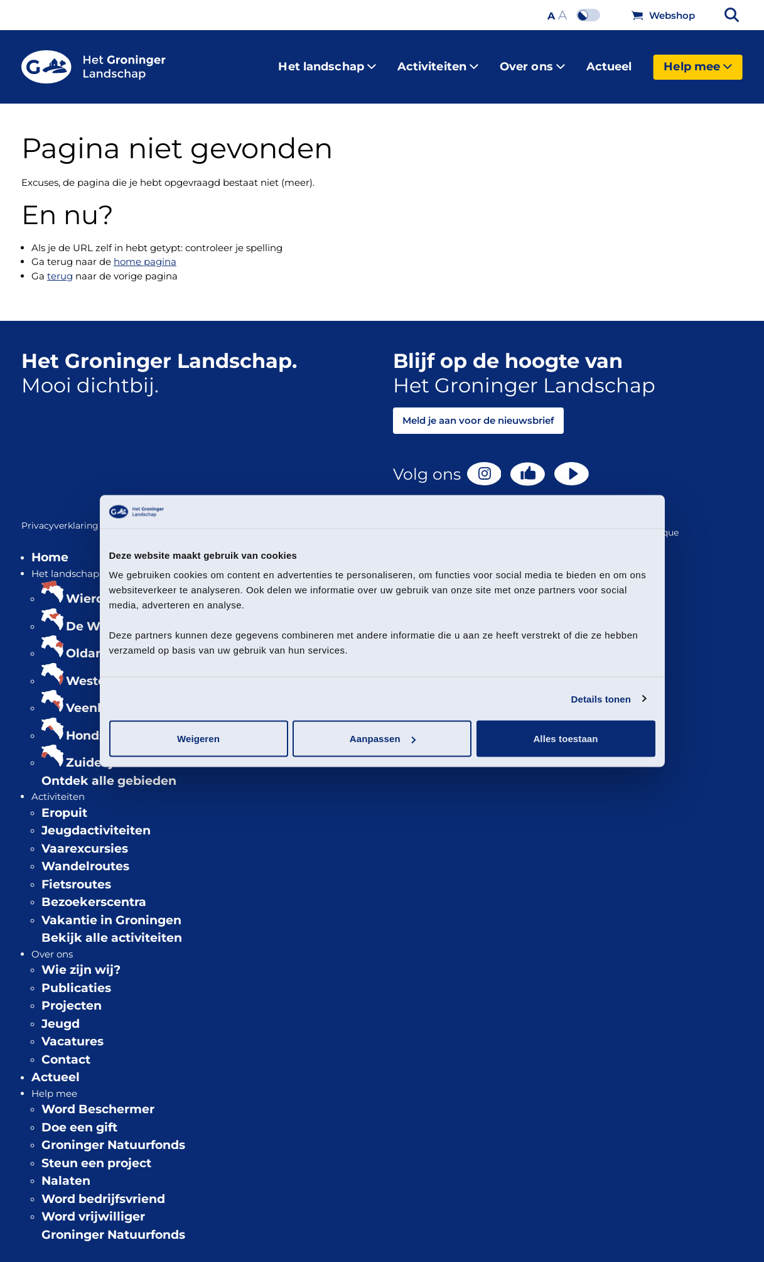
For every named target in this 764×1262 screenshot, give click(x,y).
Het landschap (326, 61)
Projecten (71, 995)
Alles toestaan (565, 738)
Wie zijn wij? (81, 959)
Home (49, 547)
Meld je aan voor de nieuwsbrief (478, 410)
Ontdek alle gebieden (108, 770)
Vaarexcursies (84, 838)
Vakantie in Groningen (111, 910)
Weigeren (198, 738)
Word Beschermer (97, 1099)
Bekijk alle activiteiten (111, 927)
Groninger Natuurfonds (113, 1135)
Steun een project (96, 1153)
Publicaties (76, 978)
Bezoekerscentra (93, 892)
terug (60, 266)
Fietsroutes (76, 874)
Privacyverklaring (63, 515)
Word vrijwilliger (93, 1206)
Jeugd (60, 1013)
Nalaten (65, 1170)
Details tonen (601, 698)
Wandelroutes (85, 856)
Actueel (609, 61)
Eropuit (64, 802)
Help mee (698, 61)
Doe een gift (79, 1117)
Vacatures (72, 1031)
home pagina (145, 251)
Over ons (532, 61)
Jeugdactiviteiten (96, 820)
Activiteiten (437, 61)
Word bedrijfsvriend (103, 1189)
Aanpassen (383, 738)
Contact (65, 1049)
